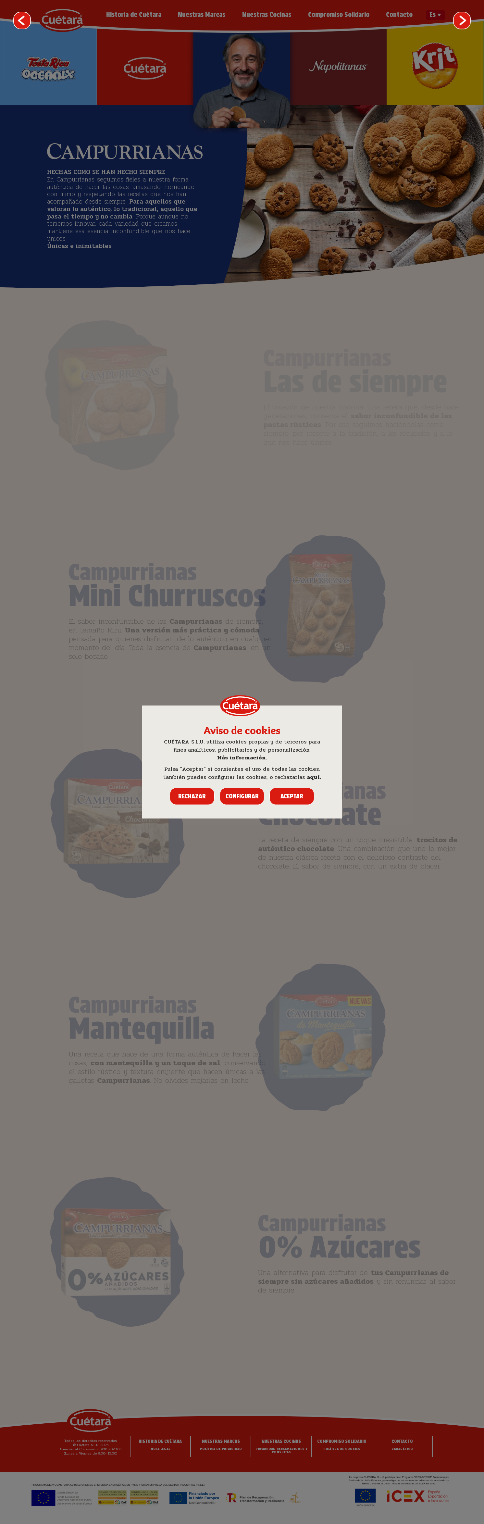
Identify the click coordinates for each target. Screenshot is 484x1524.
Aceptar (291, 796)
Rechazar (192, 796)
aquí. (314, 777)
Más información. (242, 758)
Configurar (242, 796)
